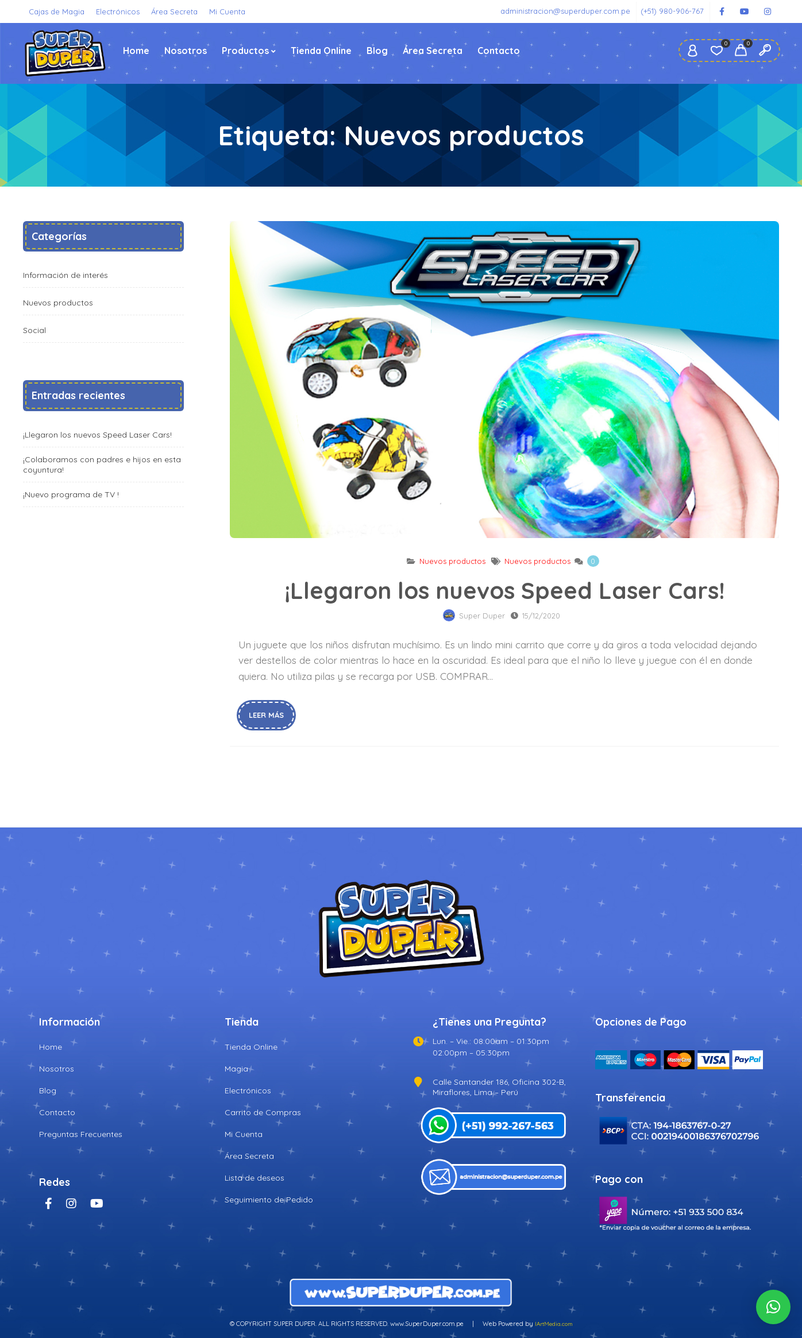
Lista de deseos (254, 1178)
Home (136, 50)
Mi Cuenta (227, 11)
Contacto (498, 50)
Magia (236, 1069)
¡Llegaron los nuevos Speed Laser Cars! (504, 379)
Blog (377, 50)
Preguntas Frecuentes (80, 1134)
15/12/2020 (541, 615)
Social (34, 330)
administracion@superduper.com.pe (565, 11)
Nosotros (185, 50)
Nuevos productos (452, 561)
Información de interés (65, 275)
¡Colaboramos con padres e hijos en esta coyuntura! (102, 464)
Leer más (266, 715)
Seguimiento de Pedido (269, 1199)
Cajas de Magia (56, 11)
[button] (773, 1307)
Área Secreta (174, 11)
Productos (245, 50)
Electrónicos (118, 11)
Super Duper (482, 615)
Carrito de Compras (263, 1112)
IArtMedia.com (554, 1324)
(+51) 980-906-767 (672, 11)
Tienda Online (321, 50)
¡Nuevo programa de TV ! (71, 494)
